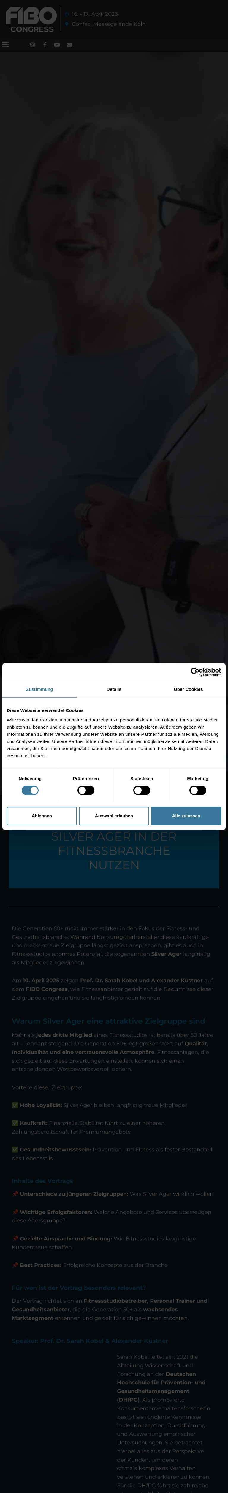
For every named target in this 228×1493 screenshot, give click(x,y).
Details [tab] (114, 689)
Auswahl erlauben (114, 815)
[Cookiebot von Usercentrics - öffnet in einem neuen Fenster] (195, 672)
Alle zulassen (186, 815)
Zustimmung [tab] (39, 689)
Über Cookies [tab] (188, 689)
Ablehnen (42, 815)
